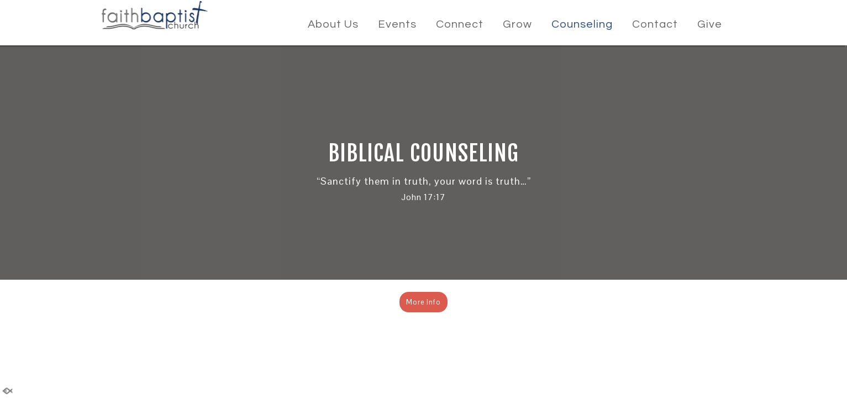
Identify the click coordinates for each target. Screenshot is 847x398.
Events (397, 24)
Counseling (582, 24)
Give (709, 24)
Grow (517, 24)
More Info (423, 302)
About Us (333, 24)
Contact (655, 24)
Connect (459, 24)
